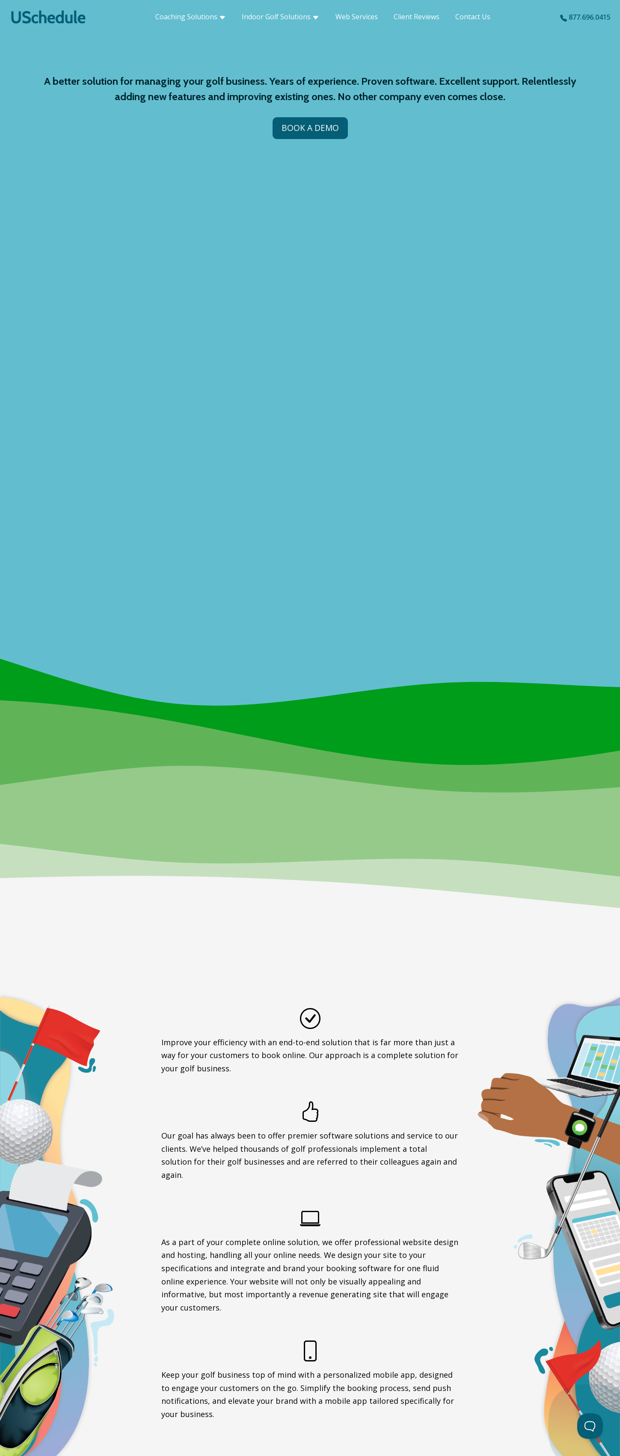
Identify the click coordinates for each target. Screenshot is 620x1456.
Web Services (356, 16)
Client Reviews (416, 16)
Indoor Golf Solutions (280, 16)
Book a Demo (310, 127)
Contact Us (472, 16)
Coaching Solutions (190, 16)
